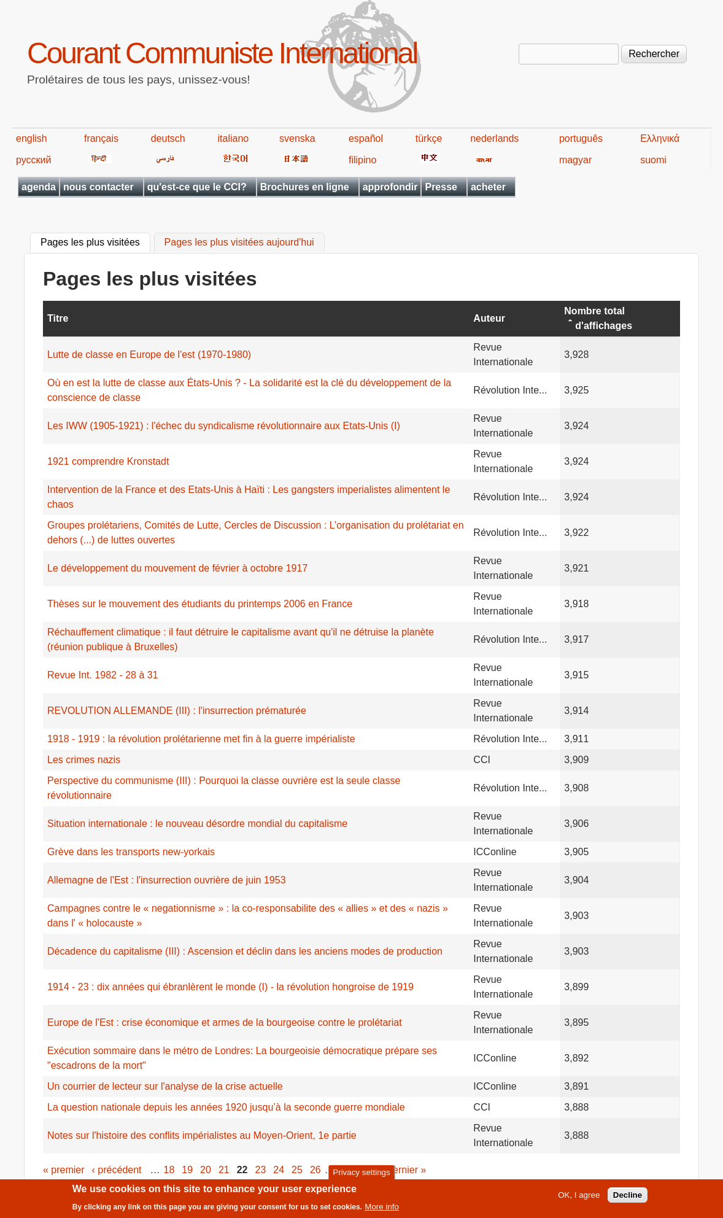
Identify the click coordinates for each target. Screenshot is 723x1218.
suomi (653, 160)
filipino (362, 160)
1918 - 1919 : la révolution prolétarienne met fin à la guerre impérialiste (201, 739)
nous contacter (98, 187)
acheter (488, 187)
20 (205, 1170)
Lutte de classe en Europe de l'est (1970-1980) (149, 354)
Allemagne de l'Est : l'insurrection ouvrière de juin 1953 (166, 880)
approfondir (390, 187)
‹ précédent (117, 1170)
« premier (64, 1170)
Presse (441, 187)
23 (260, 1170)
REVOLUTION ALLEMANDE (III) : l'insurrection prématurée (176, 710)
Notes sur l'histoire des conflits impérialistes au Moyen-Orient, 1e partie (202, 1135)
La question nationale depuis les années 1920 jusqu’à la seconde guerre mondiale (226, 1107)
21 (224, 1170)
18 (169, 1170)
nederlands (494, 138)
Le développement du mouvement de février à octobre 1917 (177, 568)
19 (187, 1170)
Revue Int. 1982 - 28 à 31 (102, 675)
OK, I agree (579, 1198)
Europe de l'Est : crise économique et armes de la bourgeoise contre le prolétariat (224, 1022)
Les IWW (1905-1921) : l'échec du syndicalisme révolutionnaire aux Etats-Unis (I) (223, 426)
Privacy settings (361, 1174)
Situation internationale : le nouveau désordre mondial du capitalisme (197, 823)
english (31, 138)
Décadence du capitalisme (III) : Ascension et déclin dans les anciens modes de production (245, 951)
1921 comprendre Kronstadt (108, 461)
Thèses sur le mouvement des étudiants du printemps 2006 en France (199, 604)
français (101, 138)
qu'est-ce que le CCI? (197, 187)
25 (297, 1170)
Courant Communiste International (222, 53)
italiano (233, 138)
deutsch (168, 138)
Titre (57, 318)
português (581, 138)
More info (382, 1209)
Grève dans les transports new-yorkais (131, 852)
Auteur (489, 318)
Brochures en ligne (304, 187)
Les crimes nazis (83, 759)
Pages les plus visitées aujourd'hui (239, 243)
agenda (38, 187)
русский (33, 160)
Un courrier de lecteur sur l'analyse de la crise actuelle (165, 1086)
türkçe (429, 138)
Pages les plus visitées (95, 241)
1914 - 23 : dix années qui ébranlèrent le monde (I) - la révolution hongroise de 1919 (230, 987)
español (366, 138)
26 (315, 1170)
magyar (575, 160)
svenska (297, 138)
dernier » (406, 1170)
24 (278, 1170)
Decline (627, 1198)
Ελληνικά (659, 138)
